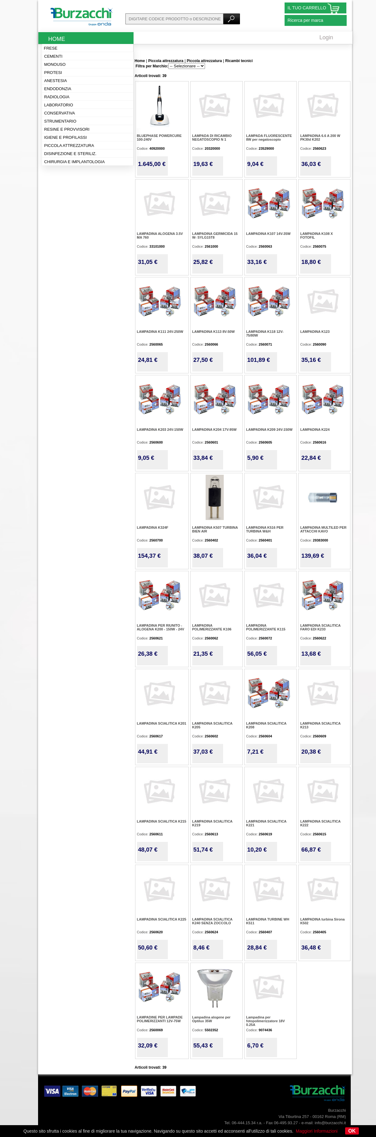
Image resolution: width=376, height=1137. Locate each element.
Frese (50, 48)
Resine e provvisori (67, 129)
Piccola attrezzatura (69, 145)
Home (56, 39)
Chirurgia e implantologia (74, 161)
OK (352, 1131)
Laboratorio (58, 105)
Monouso (55, 64)
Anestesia (55, 80)
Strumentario (60, 121)
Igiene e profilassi (65, 137)
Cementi (53, 56)
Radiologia (57, 97)
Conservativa (59, 113)
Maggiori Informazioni (317, 1131)
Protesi (53, 72)
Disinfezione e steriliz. (70, 153)
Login (326, 37)
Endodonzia (57, 88)
